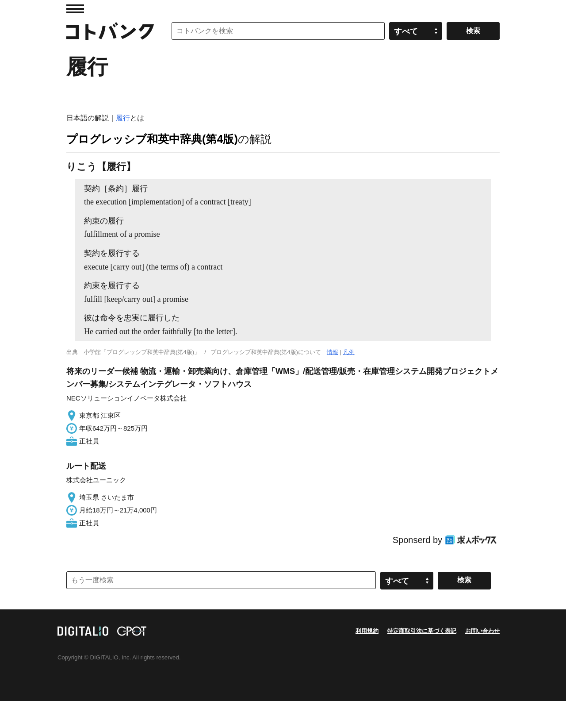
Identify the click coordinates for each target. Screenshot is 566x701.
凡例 (349, 352)
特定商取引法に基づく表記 (421, 631)
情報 (332, 352)
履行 (123, 118)
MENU (75, 9)
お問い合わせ (482, 631)
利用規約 (367, 631)
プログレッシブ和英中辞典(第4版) (152, 139)
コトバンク (110, 31)
